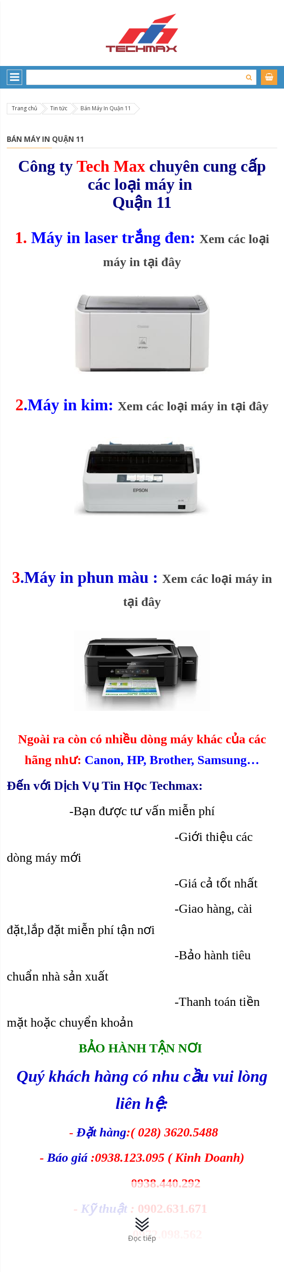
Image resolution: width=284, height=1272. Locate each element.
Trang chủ (24, 108)
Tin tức (58, 108)
